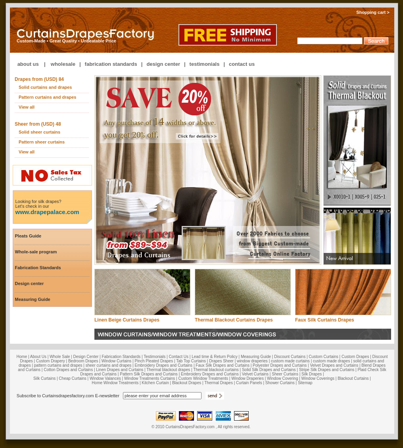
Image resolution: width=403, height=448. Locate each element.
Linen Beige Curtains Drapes (126, 320)
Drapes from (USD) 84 (39, 79)
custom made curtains (290, 361)
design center (163, 64)
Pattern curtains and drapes (48, 97)
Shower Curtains (280, 383)
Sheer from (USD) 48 (38, 124)
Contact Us (178, 356)
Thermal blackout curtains (216, 370)
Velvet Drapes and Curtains (334, 365)
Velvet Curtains (255, 374)
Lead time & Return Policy (215, 356)
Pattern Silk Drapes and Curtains (149, 374)
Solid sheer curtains (39, 132)
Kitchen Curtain (155, 383)
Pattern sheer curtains (42, 142)
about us (28, 64)
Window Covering (282, 378)
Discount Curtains (289, 356)
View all (27, 107)
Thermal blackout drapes (168, 370)
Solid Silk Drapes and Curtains (269, 370)
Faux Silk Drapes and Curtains (222, 365)
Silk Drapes (311, 374)
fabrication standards (111, 64)
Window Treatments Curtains (149, 378)
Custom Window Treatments (203, 378)
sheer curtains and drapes (109, 365)
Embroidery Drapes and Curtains (164, 365)
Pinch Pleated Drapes (153, 361)
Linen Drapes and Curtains (119, 370)
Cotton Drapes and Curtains (68, 370)
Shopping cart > (375, 12)
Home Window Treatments (115, 383)
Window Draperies (247, 378)
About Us (38, 356)
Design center (29, 283)
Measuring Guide (32, 299)
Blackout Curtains (353, 378)
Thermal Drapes (218, 383)
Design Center (85, 356)
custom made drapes (331, 361)
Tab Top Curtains (191, 361)
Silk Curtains (44, 378)
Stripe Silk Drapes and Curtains (327, 370)
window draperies (252, 361)
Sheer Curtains (285, 374)
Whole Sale (60, 356)
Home (22, 356)
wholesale (63, 64)
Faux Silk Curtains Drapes (324, 320)
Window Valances (105, 378)
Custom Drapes (355, 356)
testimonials (205, 64)
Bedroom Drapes (83, 361)
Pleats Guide (28, 236)
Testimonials (154, 356)
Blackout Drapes (186, 383)
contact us (242, 64)
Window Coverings (317, 378)
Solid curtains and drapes (45, 87)
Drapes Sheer (221, 361)
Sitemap (305, 383)
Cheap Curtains (72, 378)
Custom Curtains (323, 356)
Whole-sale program (36, 251)
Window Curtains (117, 361)
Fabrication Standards (38, 267)
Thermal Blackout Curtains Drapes (234, 320)
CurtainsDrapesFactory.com (190, 427)
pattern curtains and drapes (58, 365)
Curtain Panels (249, 383)
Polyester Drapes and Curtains (280, 365)
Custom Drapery (50, 361)
